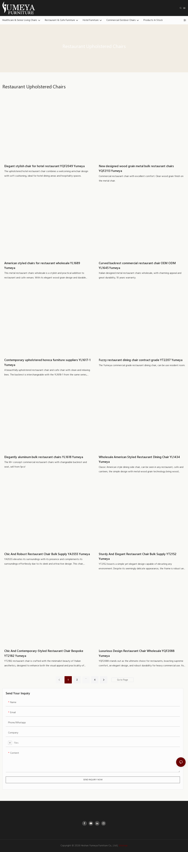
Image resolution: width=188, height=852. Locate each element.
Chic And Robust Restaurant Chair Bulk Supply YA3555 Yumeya (47, 554)
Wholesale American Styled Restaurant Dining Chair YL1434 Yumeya (139, 459)
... (86, 678)
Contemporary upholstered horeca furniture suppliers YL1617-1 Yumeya (47, 362)
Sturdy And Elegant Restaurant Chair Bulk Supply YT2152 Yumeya (137, 556)
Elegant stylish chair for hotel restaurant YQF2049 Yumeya (44, 166)
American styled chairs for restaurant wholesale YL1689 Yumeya (42, 265)
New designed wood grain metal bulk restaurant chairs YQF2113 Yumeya (136, 168)
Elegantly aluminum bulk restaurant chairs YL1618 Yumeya (43, 457)
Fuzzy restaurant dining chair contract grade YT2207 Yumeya (140, 360)
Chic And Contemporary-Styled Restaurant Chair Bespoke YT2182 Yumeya (43, 653)
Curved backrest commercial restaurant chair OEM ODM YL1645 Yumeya (137, 265)
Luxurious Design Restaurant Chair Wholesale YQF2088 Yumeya (137, 653)
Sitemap (123, 846)
